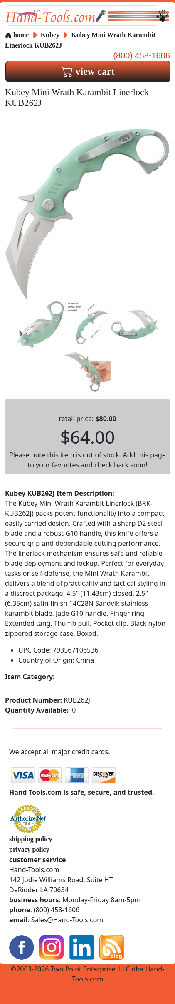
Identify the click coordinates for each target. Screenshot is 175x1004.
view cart (88, 71)
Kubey (51, 34)
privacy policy (29, 849)
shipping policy (30, 839)
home (17, 34)
